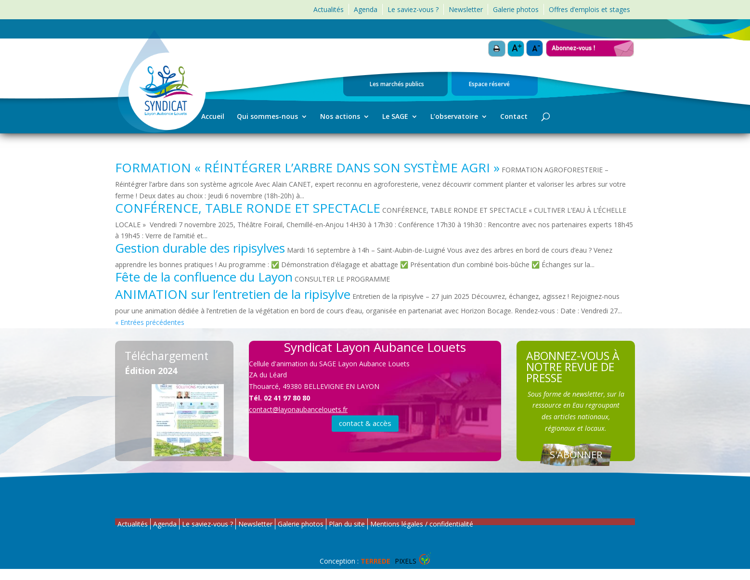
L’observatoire (454, 117)
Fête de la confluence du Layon (204, 276)
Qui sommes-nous (267, 117)
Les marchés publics (397, 84)
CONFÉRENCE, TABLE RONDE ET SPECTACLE (247, 208)
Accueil (212, 117)
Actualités (328, 9)
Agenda (365, 9)
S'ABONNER (576, 454)
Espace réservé (489, 84)
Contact (514, 117)
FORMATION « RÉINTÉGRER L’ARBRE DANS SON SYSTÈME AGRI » (307, 167)
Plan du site (347, 523)
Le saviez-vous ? (413, 9)
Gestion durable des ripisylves (200, 248)
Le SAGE (395, 117)
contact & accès (365, 423)
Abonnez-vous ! (590, 44)
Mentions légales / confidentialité (421, 523)
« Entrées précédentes (149, 322)
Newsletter (466, 9)
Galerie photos (516, 9)
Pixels (388, 561)
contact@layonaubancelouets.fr (298, 409)
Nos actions (340, 117)
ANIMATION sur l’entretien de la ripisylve (232, 294)
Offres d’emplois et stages (589, 9)
